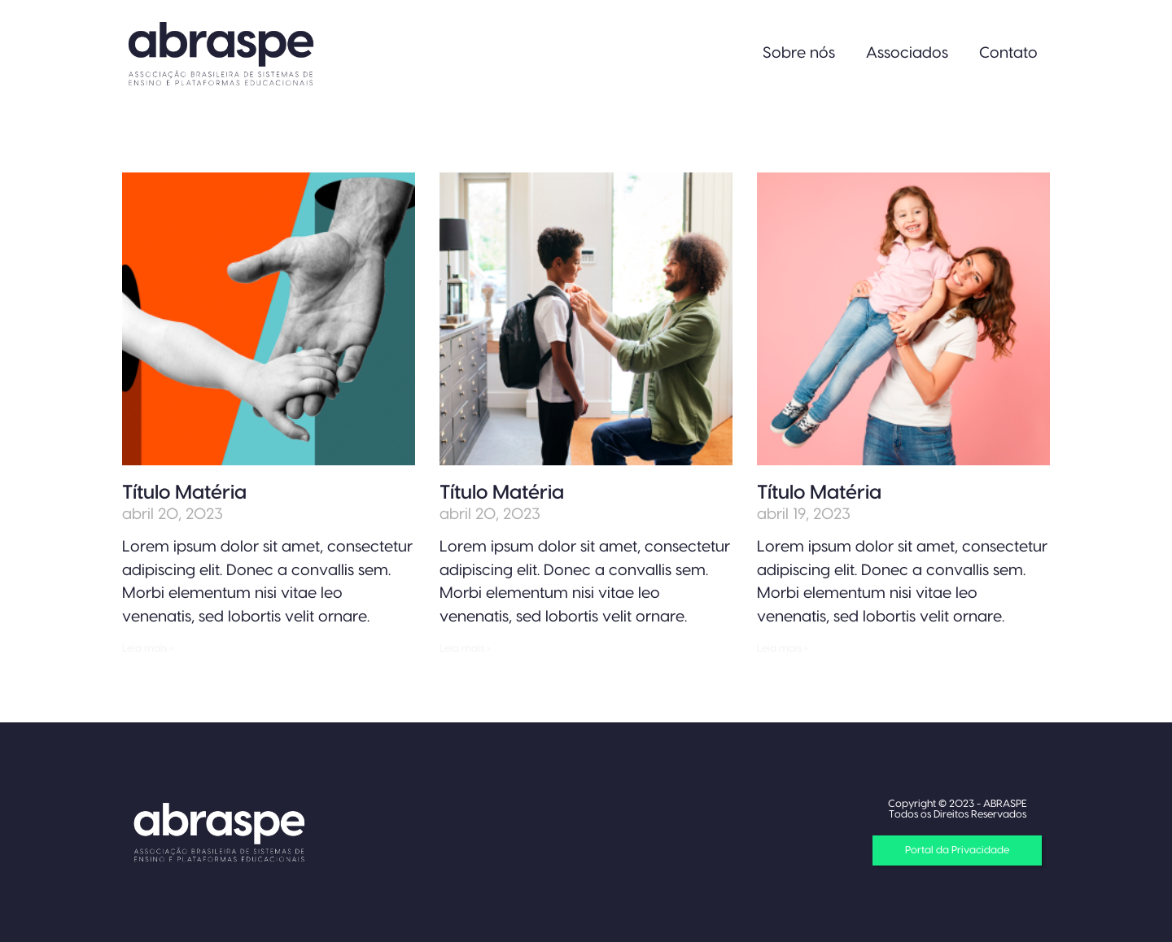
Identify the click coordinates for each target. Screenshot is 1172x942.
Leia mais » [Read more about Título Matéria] (147, 648)
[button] (957, 850)
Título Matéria (184, 493)
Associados (907, 53)
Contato (1008, 53)
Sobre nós (799, 53)
